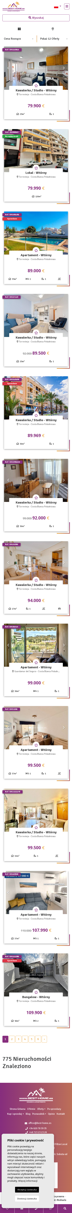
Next (64, 68)
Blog (28, 1113)
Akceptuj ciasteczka (27, 1189)
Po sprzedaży (54, 1109)
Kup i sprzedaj (14, 1113)
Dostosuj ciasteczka (27, 1198)
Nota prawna (57, 1196)
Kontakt (61, 1113)
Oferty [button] (40, 1109)
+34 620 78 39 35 (36, 1128)
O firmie (31, 1109)
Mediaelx (61, 1200)
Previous (8, 68)
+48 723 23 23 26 (36, 1132)
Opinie (51, 1113)
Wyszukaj (36, 17)
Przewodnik (38, 1113)
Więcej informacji (27, 1180)
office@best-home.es (39, 1123)
